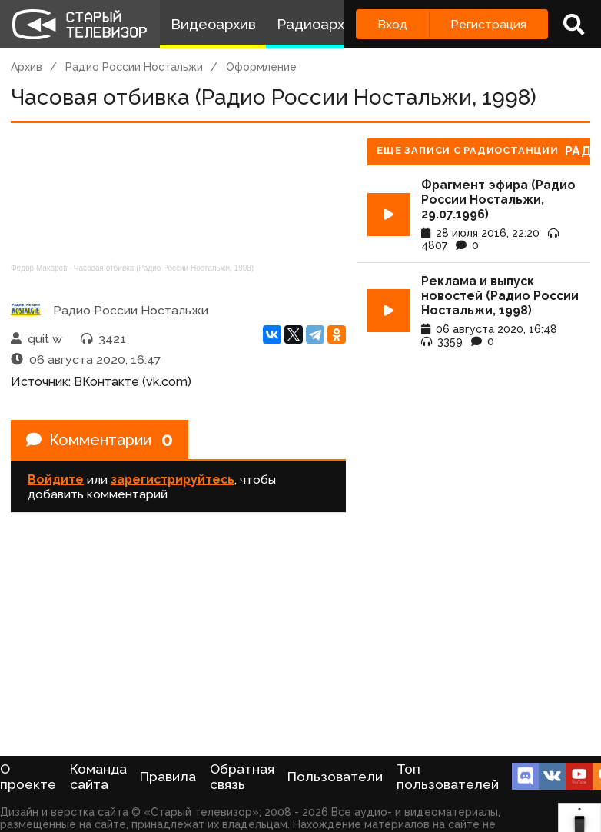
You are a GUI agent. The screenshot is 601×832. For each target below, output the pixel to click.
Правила (168, 776)
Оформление (261, 67)
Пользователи (335, 776)
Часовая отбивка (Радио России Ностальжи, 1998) (164, 268)
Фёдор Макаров (39, 268)
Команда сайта (98, 776)
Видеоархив (213, 24)
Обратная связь (242, 776)
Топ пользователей (448, 776)
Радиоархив (318, 24)
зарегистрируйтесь (172, 479)
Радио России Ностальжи (134, 67)
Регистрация (488, 24)
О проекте (28, 776)
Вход (392, 24)
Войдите (56, 479)
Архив (26, 67)
